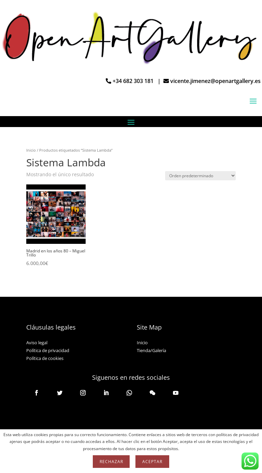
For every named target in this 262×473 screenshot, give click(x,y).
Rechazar (111, 461)
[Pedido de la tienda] (200, 175)
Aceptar (152, 461)
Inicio (31, 150)
